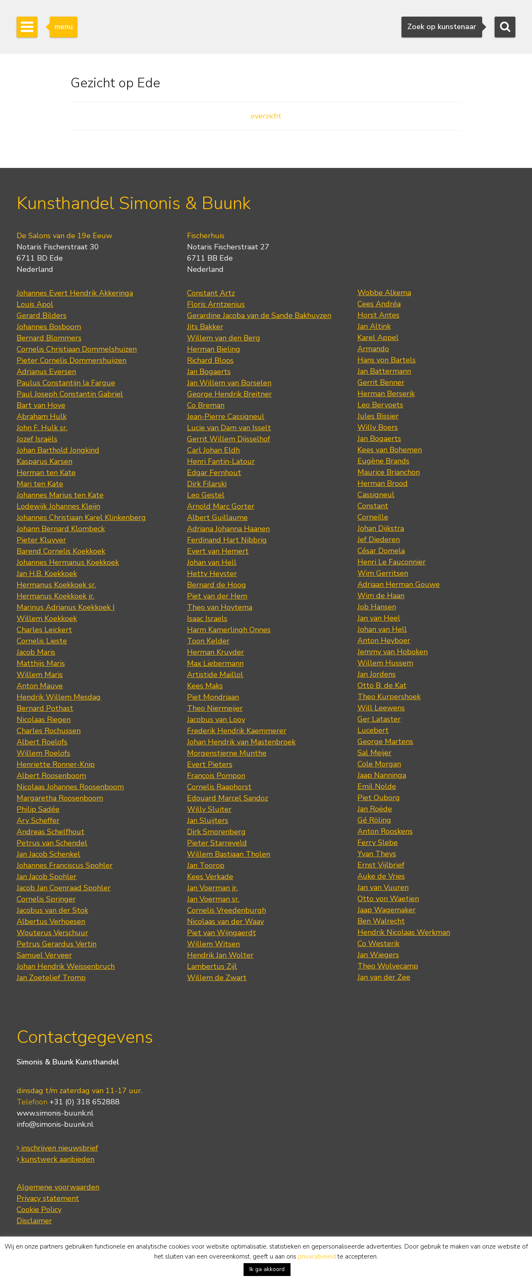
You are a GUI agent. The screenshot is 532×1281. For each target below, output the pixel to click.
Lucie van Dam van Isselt (229, 428)
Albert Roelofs (42, 742)
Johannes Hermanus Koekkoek (68, 562)
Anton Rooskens (385, 831)
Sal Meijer (374, 753)
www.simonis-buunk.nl (55, 1113)
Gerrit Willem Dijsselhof (228, 439)
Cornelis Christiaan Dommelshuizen (77, 349)
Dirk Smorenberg (216, 832)
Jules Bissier (378, 416)
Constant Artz (211, 293)
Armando (373, 349)
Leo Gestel (205, 495)
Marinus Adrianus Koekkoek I (66, 607)
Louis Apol (35, 304)
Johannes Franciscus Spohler (65, 865)
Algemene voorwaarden (58, 1187)
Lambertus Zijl (212, 966)
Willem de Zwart (216, 978)
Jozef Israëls (37, 439)
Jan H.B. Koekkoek (47, 574)
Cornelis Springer (46, 899)
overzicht (266, 116)
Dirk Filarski (207, 484)
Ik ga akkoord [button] (267, 1269)
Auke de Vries (381, 876)
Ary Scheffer (38, 820)
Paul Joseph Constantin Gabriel (70, 394)
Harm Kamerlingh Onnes (229, 630)
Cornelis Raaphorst (219, 787)
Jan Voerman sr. (213, 899)
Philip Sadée (38, 809)
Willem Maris (40, 675)
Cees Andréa (379, 304)
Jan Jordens (376, 674)
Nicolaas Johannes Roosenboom (70, 787)
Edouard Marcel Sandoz (227, 798)
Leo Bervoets (380, 405)
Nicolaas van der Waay (225, 921)
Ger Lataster (379, 719)
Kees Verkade (210, 877)
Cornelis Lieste (42, 641)
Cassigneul (375, 495)
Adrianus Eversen (46, 372)
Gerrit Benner (380, 382)
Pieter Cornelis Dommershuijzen (71, 360)
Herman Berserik (386, 394)
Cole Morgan (379, 764)
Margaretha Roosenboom (60, 798)
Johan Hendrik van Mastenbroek (241, 742)
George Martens (385, 741)
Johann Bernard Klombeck (61, 529)
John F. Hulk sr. (42, 428)
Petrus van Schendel (52, 843)
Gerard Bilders (41, 315)
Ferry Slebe (377, 842)
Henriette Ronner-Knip (56, 764)
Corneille (372, 517)
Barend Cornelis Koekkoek (61, 551)
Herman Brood (382, 483)
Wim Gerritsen (382, 573)
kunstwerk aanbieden (55, 1159)
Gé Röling (374, 820)
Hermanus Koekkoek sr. (56, 585)
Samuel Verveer (44, 955)
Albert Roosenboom (51, 776)
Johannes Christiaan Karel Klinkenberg (81, 517)
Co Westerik (378, 943)
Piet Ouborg (378, 798)
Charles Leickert (44, 630)
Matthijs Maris (41, 663)
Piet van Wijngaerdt (221, 933)
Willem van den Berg (223, 338)
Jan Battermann (384, 371)
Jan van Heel (378, 618)
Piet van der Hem (217, 596)
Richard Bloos (210, 360)
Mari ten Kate (40, 484)
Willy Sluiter (209, 809)
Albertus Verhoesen (51, 921)
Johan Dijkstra (380, 528)
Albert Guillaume (217, 517)
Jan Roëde (374, 809)
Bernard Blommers (49, 338)
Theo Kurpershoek (389, 697)
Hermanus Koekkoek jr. (55, 596)
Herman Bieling (213, 349)
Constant (372, 506)
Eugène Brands (383, 461)
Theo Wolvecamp (387, 966)
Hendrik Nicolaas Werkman (403, 932)
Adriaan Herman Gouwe (398, 584)
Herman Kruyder (215, 652)
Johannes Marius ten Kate (60, 495)
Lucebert (373, 730)
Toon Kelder (208, 641)
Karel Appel (378, 337)
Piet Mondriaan (213, 697)
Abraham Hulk (41, 416)
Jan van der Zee (383, 977)
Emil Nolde (376, 786)
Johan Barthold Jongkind (58, 450)
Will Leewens (381, 708)
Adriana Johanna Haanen (228, 529)
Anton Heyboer (383, 640)
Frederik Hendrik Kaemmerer (236, 731)
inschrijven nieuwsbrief (57, 1148)
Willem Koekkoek (47, 618)
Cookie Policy (39, 1209)
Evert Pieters (209, 764)
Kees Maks (205, 686)
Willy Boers (377, 427)
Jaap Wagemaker (386, 910)
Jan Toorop (205, 865)
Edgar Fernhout (214, 473)
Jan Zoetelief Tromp (51, 978)
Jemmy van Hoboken (392, 652)
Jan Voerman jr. (212, 888)
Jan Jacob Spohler (46, 877)
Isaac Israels (207, 618)
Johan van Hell (211, 562)
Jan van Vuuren (383, 887)
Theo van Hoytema (219, 607)
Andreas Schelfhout (50, 832)
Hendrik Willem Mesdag (59, 697)
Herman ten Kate (46, 473)
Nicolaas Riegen (44, 719)
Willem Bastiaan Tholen (228, 854)
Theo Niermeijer (215, 708)
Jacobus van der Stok (52, 910)
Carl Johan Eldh (213, 450)
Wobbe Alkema (384, 293)
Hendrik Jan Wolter (220, 955)
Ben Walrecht (381, 921)
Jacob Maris (36, 652)
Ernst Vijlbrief (380, 865)
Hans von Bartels (386, 360)
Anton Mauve (40, 686)
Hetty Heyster (212, 574)
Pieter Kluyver (41, 540)
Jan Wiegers (378, 955)
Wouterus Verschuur (52, 933)
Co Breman (205, 405)
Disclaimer (34, 1221)
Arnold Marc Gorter (220, 506)
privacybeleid (317, 1256)
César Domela (381, 551)
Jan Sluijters (207, 820)
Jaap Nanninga (381, 775)
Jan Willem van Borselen (229, 383)
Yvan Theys (376, 854)
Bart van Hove (41, 405)
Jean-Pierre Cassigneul (225, 416)
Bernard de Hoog (216, 585)
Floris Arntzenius (216, 304)
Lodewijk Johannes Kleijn (58, 506)
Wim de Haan (380, 596)
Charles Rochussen (49, 731)
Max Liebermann (215, 663)
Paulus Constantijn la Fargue (66, 383)
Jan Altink (374, 326)
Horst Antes (378, 315)
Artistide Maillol (215, 675)
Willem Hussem (385, 663)
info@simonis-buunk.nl (55, 1124)
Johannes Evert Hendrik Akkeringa (75, 293)
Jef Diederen (378, 539)
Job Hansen (376, 607)
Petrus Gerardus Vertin (56, 944)
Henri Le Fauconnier (391, 562)
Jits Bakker (205, 327)
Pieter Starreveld (217, 843)
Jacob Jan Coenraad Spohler (64, 888)
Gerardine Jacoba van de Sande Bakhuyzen (259, 315)
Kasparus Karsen (44, 461)
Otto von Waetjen (388, 899)
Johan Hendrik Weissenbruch (66, 966)
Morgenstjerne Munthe (226, 753)
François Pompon (216, 776)
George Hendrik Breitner (229, 394)
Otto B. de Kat (381, 685)
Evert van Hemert (218, 551)
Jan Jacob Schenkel (48, 854)
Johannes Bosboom (49, 327)
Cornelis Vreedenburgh (226, 910)
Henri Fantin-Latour (221, 461)
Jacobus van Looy (216, 719)
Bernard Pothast (45, 708)
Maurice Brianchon (388, 472)
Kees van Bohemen (389, 450)
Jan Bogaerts (209, 372)
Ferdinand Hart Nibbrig (227, 540)
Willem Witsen (213, 944)
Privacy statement (48, 1198)
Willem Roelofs (43, 753)
